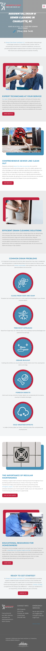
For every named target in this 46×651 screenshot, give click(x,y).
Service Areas (36, 623)
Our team (5, 99)
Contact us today (37, 584)
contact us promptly (19, 265)
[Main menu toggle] (44, 6)
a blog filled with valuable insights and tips (18, 550)
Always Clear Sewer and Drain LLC (15, 42)
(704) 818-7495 (21, 617)
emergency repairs (7, 486)
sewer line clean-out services (21, 166)
